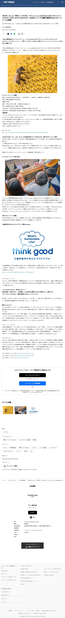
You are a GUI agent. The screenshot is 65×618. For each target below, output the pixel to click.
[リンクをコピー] (22, 33)
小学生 (25, 451)
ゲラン (5, 447)
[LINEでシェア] (14, 33)
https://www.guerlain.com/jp (27, 353)
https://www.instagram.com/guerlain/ (25, 355)
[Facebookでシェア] (11, 33)
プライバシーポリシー (19, 610)
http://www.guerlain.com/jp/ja (31, 521)
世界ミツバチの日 (23, 447)
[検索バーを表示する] (62, 2)
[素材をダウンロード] (19, 33)
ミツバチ (33, 447)
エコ (31, 451)
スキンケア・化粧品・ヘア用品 (27, 440)
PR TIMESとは (4, 570)
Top (2, 5)
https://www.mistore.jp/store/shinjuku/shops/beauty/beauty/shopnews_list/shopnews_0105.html (24, 132)
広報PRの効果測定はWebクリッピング (29, 581)
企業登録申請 (50, 2)
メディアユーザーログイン (32, 375)
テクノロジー (8, 5)
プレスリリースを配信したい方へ (9, 580)
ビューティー (35, 5)
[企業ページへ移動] (32, 496)
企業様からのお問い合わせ (24, 613)
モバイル (16, 5)
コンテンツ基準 (30, 610)
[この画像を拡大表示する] (8, 410)
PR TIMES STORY (24, 569)
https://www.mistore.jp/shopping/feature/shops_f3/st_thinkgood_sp (18, 272)
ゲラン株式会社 (22, 480)
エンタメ (28, 5)
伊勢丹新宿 (13, 447)
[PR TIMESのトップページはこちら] (9, 2)
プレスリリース (12, 480)
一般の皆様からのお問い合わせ (39, 613)
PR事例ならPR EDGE (48, 575)
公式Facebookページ (6, 591)
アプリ (22, 5)
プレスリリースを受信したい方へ (9, 577)
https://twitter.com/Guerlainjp (21, 357)
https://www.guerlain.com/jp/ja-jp (10, 458)
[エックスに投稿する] (8, 33)
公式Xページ (4, 598)
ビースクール (53, 447)
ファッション (44, 5)
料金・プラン (4, 573)
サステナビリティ (8, 451)
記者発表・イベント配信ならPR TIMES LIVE (31, 575)
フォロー (32, 512)
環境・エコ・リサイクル (9, 440)
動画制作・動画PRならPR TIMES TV (29, 572)
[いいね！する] (3, 33)
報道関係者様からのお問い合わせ (49, 610)
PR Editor (23, 584)
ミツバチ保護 (42, 447)
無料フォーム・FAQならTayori (51, 572)
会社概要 (10, 610)
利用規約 (38, 610)
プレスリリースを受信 (39, 2)
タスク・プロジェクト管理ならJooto (52, 569)
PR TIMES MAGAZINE (25, 578)
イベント (5, 432)
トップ (4, 480)
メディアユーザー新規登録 (32, 383)
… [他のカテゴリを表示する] (50, 5)
